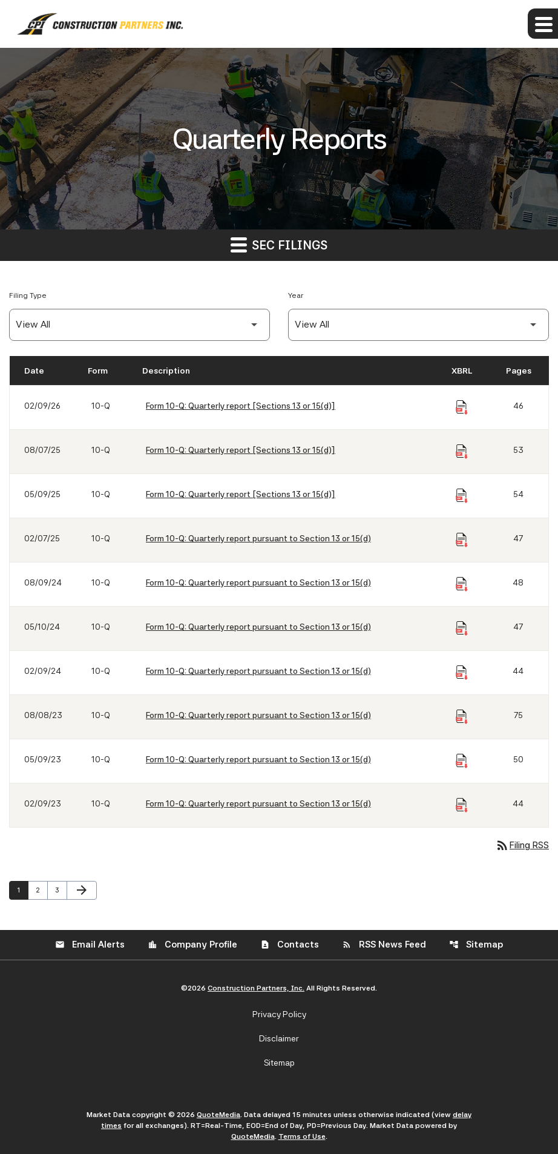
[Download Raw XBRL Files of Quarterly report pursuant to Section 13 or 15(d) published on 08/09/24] (462, 584)
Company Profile (192, 944)
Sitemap (476, 944)
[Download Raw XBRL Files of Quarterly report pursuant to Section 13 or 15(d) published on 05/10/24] (462, 628)
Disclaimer (279, 1038)
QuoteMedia (218, 1114)
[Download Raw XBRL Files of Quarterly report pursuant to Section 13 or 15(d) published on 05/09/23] (462, 761)
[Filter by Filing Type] (139, 325)
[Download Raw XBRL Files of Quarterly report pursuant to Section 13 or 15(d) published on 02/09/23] (462, 805)
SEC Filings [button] (279, 244)
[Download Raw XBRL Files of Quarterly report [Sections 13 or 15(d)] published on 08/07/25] (462, 451)
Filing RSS (522, 845)
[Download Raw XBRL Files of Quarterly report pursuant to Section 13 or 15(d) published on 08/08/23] (462, 717)
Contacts (289, 944)
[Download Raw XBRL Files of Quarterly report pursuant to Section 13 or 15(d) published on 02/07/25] (462, 540)
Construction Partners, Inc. (256, 988)
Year (295, 295)
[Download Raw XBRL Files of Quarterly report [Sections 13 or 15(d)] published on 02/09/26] (462, 407)
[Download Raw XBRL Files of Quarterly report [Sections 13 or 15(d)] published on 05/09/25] (462, 496)
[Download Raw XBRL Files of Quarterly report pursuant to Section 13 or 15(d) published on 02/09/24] (462, 672)
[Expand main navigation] (543, 23)
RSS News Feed (384, 944)
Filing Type (28, 295)
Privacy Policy (279, 1014)
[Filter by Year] (418, 325)
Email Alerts (90, 944)
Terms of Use (302, 1136)
